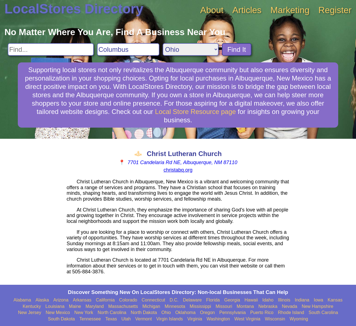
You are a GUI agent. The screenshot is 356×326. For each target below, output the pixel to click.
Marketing (290, 10)
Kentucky (32, 306)
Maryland (94, 306)
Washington (218, 319)
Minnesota (175, 306)
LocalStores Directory (73, 8)
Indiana (302, 300)
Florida (213, 300)
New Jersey (29, 312)
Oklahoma (185, 312)
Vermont (143, 319)
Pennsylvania (232, 312)
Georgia (232, 300)
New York (83, 312)
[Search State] (191, 49)
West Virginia (247, 319)
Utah (126, 319)
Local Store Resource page (195, 111)
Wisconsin (275, 319)
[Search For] (51, 49)
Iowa (318, 300)
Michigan (151, 306)
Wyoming (299, 319)
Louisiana (55, 306)
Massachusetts (123, 306)
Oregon (207, 312)
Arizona (60, 300)
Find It (237, 49)
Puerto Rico (262, 312)
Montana (245, 306)
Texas (111, 319)
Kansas (335, 300)
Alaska (42, 300)
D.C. (174, 300)
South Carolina (323, 312)
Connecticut (153, 300)
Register (335, 10)
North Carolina (112, 312)
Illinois (284, 300)
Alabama (22, 300)
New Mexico (58, 312)
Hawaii (251, 300)
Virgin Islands (169, 319)
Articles (246, 10)
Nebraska (267, 306)
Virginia (194, 319)
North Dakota (144, 312)
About (212, 10)
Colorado (128, 300)
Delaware (192, 300)
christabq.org (178, 170)
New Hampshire (317, 306)
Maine (75, 306)
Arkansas (82, 300)
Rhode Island (291, 312)
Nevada (289, 306)
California (105, 300)
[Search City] (128, 49)
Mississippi (200, 306)
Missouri (224, 306)
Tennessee (90, 319)
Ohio (166, 312)
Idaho (267, 300)
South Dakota (61, 319)
